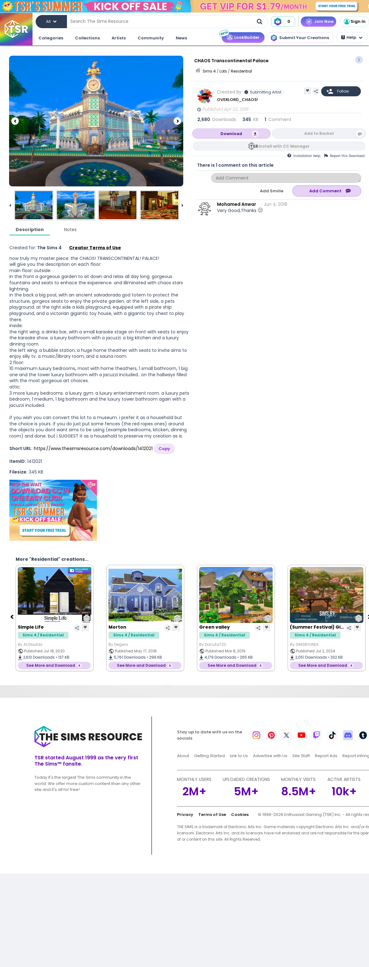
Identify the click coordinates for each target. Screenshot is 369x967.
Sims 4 (209, 71)
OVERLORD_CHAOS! (237, 100)
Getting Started (209, 756)
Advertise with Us (270, 756)
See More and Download (50, 665)
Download (231, 133)
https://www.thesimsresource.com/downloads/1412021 (93, 448)
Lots (223, 71)
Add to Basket (319, 133)
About (183, 756)
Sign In (354, 21)
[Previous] (15, 121)
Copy (164, 449)
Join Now (324, 21)
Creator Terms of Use (95, 248)
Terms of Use (212, 815)
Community (151, 38)
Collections (87, 38)
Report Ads (326, 756)
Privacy (185, 815)
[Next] (177, 121)
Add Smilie (271, 191)
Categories (50, 38)
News (181, 38)
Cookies (240, 815)
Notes (70, 229)
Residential (241, 71)
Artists (119, 38)
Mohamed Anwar (236, 204)
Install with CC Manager (284, 146)
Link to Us (239, 756)
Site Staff (301, 756)
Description (30, 229)
